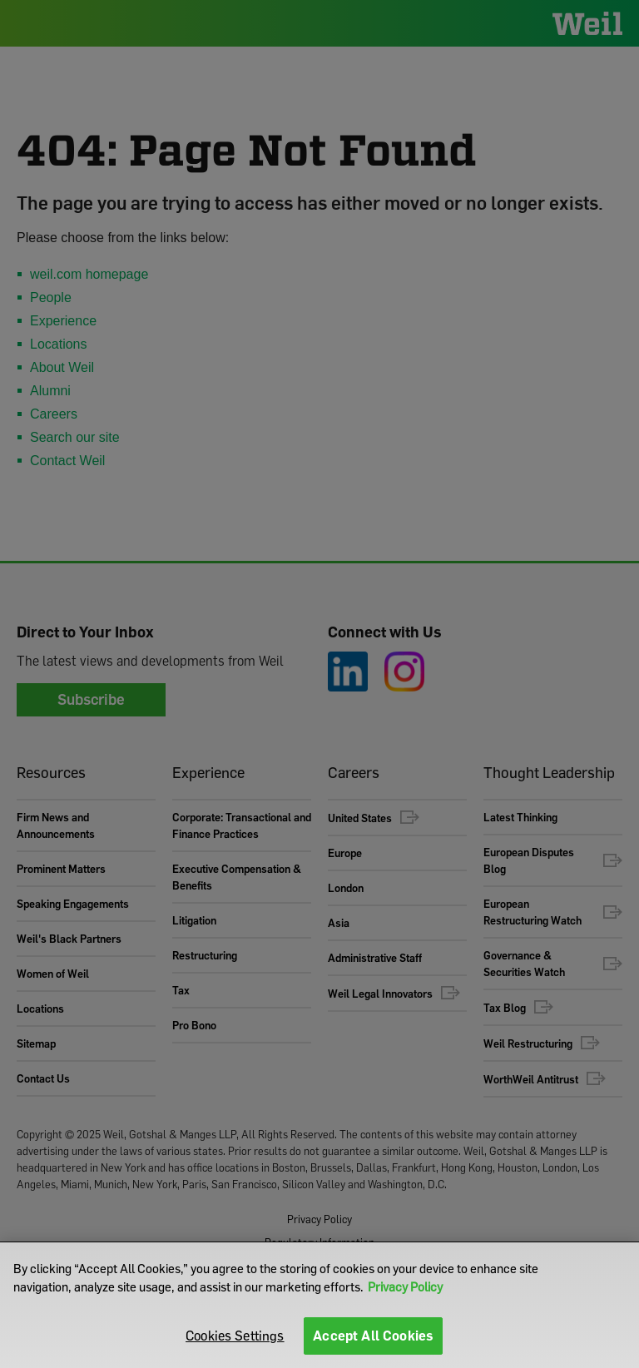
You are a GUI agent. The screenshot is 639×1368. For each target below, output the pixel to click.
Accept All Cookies (373, 1335)
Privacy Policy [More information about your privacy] (405, 1286)
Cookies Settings (235, 1335)
